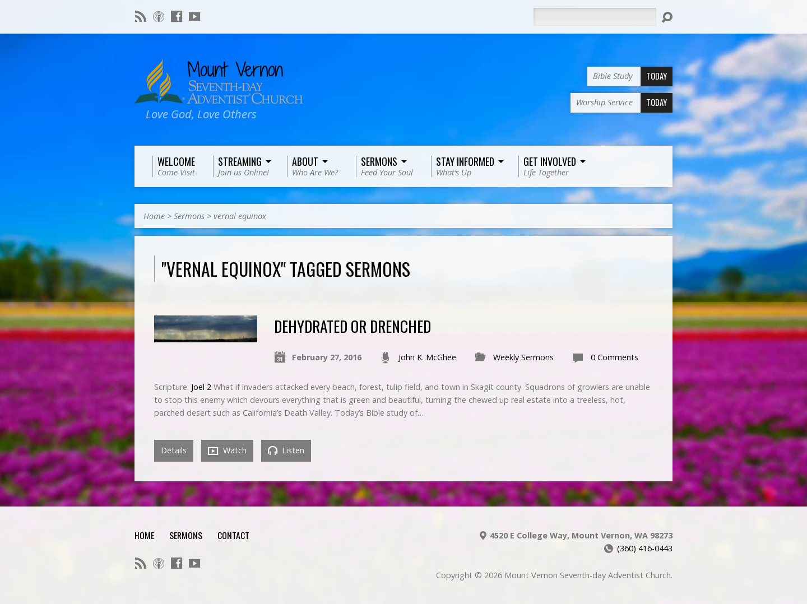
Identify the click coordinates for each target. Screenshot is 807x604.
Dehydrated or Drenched (352, 325)
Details (174, 450)
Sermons (189, 216)
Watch (227, 450)
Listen (286, 450)
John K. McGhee (427, 357)
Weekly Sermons (523, 357)
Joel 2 (201, 387)
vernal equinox (240, 216)
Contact (233, 535)
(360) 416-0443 (644, 548)
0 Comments (614, 357)
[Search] (594, 17)
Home (154, 216)
